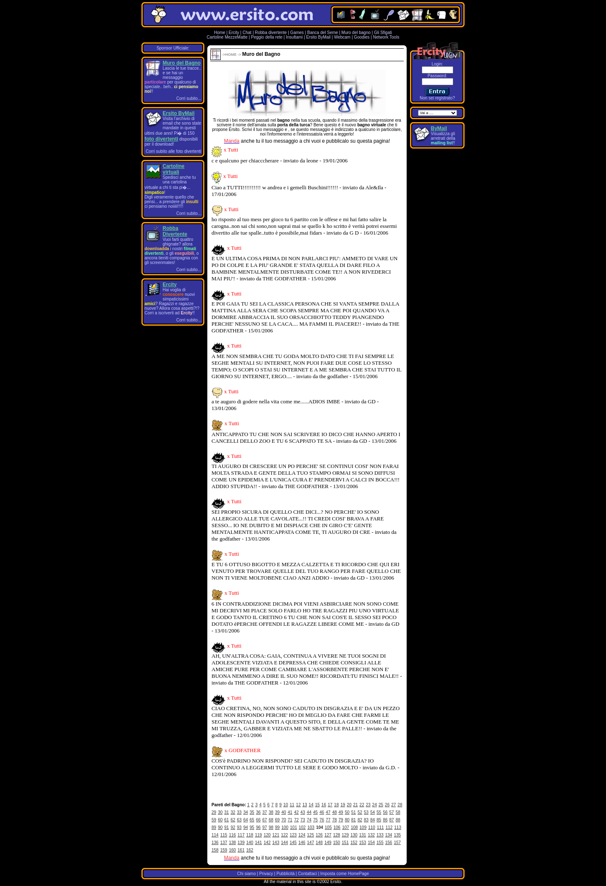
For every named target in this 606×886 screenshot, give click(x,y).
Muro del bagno (356, 32)
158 (215, 850)
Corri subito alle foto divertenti (173, 151)
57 (391, 812)
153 (362, 842)
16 (323, 804)
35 (252, 812)
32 (232, 812)
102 (302, 827)
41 (290, 812)
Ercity (234, 32)
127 (328, 835)
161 (241, 850)
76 (321, 820)
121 (275, 835)
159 (223, 850)
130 (354, 835)
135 (397, 835)
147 (310, 842)
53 (366, 812)
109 (363, 827)
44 (309, 812)
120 (267, 835)
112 (389, 827)
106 (337, 827)
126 (319, 835)
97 (264, 827)
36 (258, 812)
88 (398, 820)
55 (378, 812)
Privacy (266, 873)
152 (354, 842)
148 (319, 842)
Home (219, 32)
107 (345, 827)
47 (328, 812)
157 (397, 842)
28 (399, 804)
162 (249, 850)
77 (328, 820)
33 (239, 812)
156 (388, 842)
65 (252, 820)
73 (302, 820)
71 (290, 820)
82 (360, 820)
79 (341, 820)
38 (271, 812)
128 (336, 835)
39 (277, 812)
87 (391, 820)
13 (304, 804)
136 (215, 842)
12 (298, 804)
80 (347, 820)
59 (214, 820)
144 (284, 842)
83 (366, 820)
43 (302, 812)
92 (232, 827)
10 (285, 804)
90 (220, 827)
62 (232, 820)
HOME (231, 54)
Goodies (361, 37)
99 (277, 827)
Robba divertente (271, 32)
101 (293, 827)
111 (380, 827)
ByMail (439, 128)
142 (267, 842)
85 (378, 820)
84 (372, 820)
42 (296, 812)
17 (330, 804)
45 (315, 812)
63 (239, 820)
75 (315, 820)
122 (284, 835)
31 (226, 812)
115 (223, 835)
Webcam (342, 37)
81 (353, 820)
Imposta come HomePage (344, 873)
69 (277, 820)
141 (258, 842)
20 (349, 804)
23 (368, 804)
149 (328, 842)
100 (284, 827)
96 (258, 827)
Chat (247, 32)
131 (362, 835)
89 (214, 827)
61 (226, 820)
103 (310, 827)
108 (354, 827)
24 (374, 804)
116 (232, 835)
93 (239, 827)
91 (226, 827)
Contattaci (307, 873)
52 (360, 812)
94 (245, 827)
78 (334, 820)
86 (385, 820)
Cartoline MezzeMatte (227, 37)
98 (271, 827)
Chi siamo (246, 873)
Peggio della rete (266, 37)
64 (245, 820)
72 (296, 820)
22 (362, 804)
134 (388, 835)
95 (252, 827)
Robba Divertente (175, 231)
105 (328, 827)
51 (353, 812)
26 (387, 804)
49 (341, 812)
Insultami (294, 37)
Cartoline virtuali (174, 169)
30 (220, 812)
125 (310, 835)
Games (297, 32)
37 (264, 812)
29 (214, 812)
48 (334, 812)
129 (345, 835)
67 (264, 820)
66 (258, 820)
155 (380, 842)
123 (293, 835)
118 (249, 835)
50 (347, 812)
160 (232, 850)
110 (371, 827)
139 (241, 842)
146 (302, 842)
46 (321, 812)
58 (398, 812)
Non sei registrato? (437, 98)
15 (317, 804)
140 (249, 842)
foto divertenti (161, 139)
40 (283, 812)
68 (271, 820)
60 (220, 820)
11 (292, 804)
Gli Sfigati (383, 32)
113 (397, 827)
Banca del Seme (322, 32)
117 (241, 835)
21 (355, 804)
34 (245, 812)
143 (275, 842)
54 (372, 812)
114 (215, 835)
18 (336, 804)
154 (371, 842)
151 (345, 842)
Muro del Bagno (182, 63)
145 (293, 842)
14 (311, 804)
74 (309, 820)
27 (393, 804)
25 (381, 804)
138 (232, 842)
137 (223, 842)
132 (371, 835)
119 (258, 835)
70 (283, 820)
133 (380, 835)
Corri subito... (188, 98)
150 (336, 842)
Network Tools (386, 37)
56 (385, 812)
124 (302, 835)
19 (342, 804)
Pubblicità (286, 873)
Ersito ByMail (318, 37)
